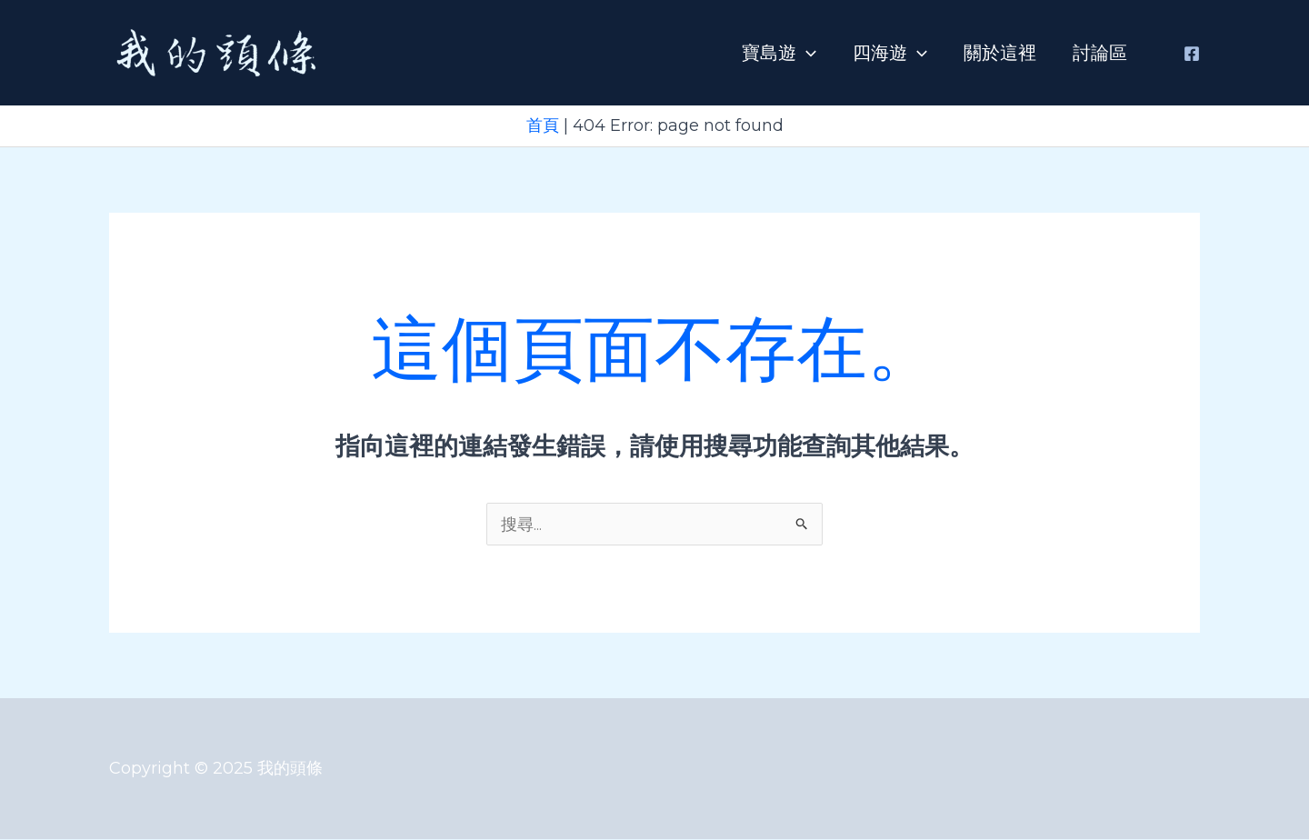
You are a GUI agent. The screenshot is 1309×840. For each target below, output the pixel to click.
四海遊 (890, 53)
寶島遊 (779, 53)
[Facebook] (1192, 53)
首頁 (542, 125)
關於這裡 (1000, 53)
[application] (806, 53)
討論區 (1100, 53)
